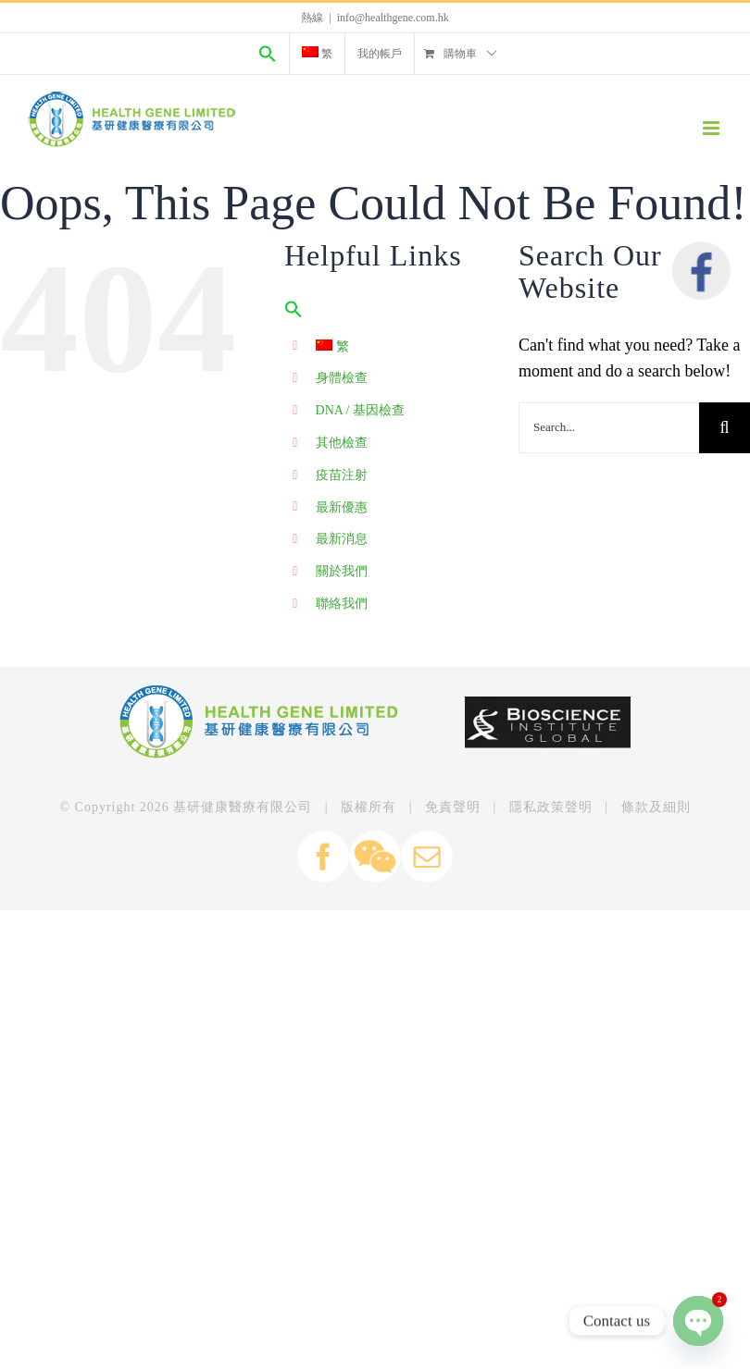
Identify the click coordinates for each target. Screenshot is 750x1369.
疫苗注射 (342, 475)
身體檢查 (342, 378)
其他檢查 (342, 443)
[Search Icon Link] (267, 53)
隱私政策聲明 (551, 807)
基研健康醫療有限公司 (242, 807)
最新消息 (342, 539)
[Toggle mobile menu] (712, 128)
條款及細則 (656, 807)
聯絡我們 (342, 603)
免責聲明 (453, 807)
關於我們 (342, 571)
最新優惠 (342, 507)
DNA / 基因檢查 (360, 410)
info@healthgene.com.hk (393, 17)
